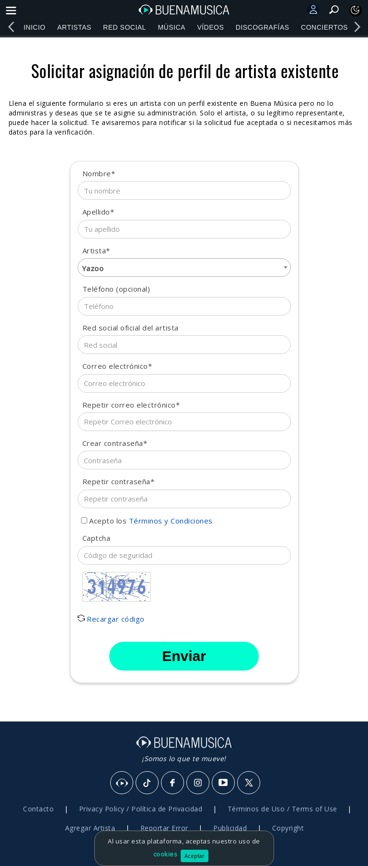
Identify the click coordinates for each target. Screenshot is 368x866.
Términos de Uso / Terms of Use (282, 808)
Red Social (124, 27)
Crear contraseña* (115, 443)
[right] (357, 27)
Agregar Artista (90, 827)
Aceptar (194, 855)
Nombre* (98, 173)
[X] (249, 783)
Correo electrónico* (117, 366)
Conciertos (324, 27)
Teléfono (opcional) (116, 289)
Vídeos (210, 27)
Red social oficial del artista (130, 327)
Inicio (34, 27)
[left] (11, 27)
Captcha (96, 538)
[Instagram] (198, 783)
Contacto (38, 808)
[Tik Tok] (147, 783)
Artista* (96, 250)
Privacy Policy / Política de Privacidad (141, 808)
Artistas (74, 27)
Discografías (262, 27)
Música (171, 27)
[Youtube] (223, 783)
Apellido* (98, 211)
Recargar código (111, 619)
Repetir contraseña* (118, 481)
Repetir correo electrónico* (131, 405)
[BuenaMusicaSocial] (122, 783)
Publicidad (230, 827)
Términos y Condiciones (171, 520)
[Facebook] (172, 783)
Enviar (184, 656)
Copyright (288, 827)
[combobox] (184, 267)
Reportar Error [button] (164, 827)
